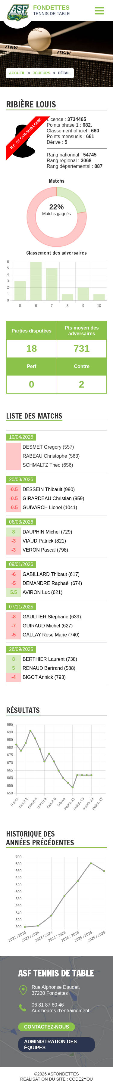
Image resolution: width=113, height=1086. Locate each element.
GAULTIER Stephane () (52, 616)
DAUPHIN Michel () (47, 531)
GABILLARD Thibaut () (51, 574)
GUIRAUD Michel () (48, 625)
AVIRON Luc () (42, 592)
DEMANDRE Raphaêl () (52, 583)
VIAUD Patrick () (44, 540)
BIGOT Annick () (44, 677)
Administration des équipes (50, 1044)
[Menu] (99, 11)
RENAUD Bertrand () (49, 668)
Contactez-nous (46, 1026)
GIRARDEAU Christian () (53, 498)
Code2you (81, 1079)
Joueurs (41, 73)
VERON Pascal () (45, 549)
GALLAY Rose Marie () (51, 634)
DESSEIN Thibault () (49, 489)
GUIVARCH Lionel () (50, 507)
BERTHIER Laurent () (50, 659)
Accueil (17, 73)
